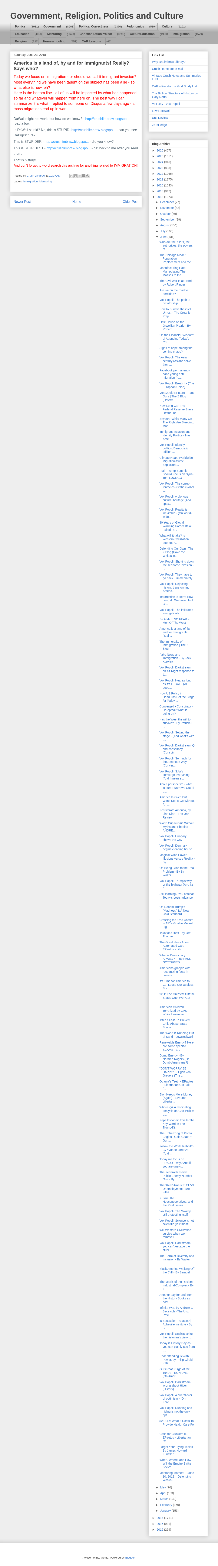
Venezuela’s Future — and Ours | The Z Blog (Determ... (177, 396)
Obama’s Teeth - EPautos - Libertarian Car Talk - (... (176, 1085)
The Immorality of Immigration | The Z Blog (173, 645)
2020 (160, 185)
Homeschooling (54, 41)
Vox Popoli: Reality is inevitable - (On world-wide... (175, 513)
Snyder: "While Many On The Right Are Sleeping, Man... (176, 422)
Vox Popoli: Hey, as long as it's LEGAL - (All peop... (175, 684)
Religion (21, 41)
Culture (167, 26)
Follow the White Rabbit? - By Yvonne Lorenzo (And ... (176, 1150)
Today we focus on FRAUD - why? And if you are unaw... (175, 1163)
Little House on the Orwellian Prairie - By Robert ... (175, 325)
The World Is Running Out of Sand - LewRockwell (176, 1034)
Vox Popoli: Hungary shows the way (172, 837)
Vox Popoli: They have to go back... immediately (175, 576)
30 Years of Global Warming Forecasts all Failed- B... (175, 526)
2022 (160, 173)
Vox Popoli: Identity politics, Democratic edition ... (173, 448)
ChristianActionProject (96, 34)
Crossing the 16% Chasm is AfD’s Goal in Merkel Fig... (176, 923)
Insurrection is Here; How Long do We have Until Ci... (176, 600)
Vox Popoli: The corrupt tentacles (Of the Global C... (176, 487)
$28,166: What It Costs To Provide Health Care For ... (177, 1424)
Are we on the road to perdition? (173, 292)
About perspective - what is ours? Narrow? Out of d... (176, 787)
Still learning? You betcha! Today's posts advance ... (176, 897)
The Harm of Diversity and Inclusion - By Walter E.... (176, 1259)
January (166, 1510)
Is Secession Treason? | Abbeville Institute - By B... (175, 1324)
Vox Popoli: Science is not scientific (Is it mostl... (176, 1222)
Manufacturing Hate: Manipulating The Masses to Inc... (172, 271)
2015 (160, 1529)
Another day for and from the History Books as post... (175, 1298)
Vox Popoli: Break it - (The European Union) (176, 385)
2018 (160, 197)
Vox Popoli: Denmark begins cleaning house (175, 847)
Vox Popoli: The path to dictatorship (174, 301)
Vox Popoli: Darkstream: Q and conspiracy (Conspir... (177, 749)
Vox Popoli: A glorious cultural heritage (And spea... (175, 500)
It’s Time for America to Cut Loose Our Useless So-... (176, 984)
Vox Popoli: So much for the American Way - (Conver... (175, 762)
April (163, 1493)
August (165, 225)
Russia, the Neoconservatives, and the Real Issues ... (176, 1202)
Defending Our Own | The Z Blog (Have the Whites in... (176, 552)
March (164, 1499)
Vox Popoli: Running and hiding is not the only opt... (175, 1411)
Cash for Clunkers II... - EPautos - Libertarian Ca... (175, 1437)
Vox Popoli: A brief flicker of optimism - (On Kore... (175, 1398)
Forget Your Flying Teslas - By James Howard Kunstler (177, 1450)
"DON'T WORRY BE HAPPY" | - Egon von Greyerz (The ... (175, 1072)
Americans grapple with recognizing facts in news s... (175, 971)
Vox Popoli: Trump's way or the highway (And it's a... (176, 884)
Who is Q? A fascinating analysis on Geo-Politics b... (176, 1111)
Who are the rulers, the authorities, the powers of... (176, 245)
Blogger (130, 1557)
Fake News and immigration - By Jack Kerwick (175, 658)
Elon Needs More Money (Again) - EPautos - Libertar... (175, 1098)
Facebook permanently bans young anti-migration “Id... (174, 374)
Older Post (130, 202)
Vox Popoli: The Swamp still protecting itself (175, 1213)
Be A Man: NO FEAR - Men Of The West (174, 621)
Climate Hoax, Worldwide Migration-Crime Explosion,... (176, 461)
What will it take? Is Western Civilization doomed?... (174, 539)
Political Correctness (94, 26)
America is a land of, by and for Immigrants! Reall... (175, 632)
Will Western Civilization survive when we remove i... (175, 1233)
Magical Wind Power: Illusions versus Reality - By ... (177, 858)
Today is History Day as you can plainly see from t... (177, 1346)
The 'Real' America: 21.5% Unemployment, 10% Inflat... (176, 1189)
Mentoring (54, 34)
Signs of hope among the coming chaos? (176, 349)
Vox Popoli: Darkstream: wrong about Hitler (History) (175, 1385)
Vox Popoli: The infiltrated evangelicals (176, 611)
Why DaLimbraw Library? (168, 62)
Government (52, 26)
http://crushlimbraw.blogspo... (107, 119)
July (163, 231)
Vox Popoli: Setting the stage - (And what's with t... (176, 736)
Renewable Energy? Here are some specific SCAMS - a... (176, 1046)
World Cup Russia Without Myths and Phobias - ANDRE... (176, 826)
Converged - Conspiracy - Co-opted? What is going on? (176, 710)
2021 (160, 179)
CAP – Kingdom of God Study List (174, 86)
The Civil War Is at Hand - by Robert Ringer (176, 282)
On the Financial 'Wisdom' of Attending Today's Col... (176, 338)
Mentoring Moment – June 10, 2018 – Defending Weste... (176, 1476)
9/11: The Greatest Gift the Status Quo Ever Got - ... (177, 997)
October (166, 213)
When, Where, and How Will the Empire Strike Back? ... (175, 1463)
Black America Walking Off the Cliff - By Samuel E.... (176, 1272)
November (167, 207)
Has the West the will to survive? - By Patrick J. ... (176, 723)
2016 (160, 1524)
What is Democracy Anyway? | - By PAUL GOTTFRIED (175, 959)
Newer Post (22, 202)
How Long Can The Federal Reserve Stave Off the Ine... (176, 409)
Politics (20, 26)
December (167, 202)
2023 (160, 168)
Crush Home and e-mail (168, 69)
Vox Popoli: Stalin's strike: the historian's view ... (176, 1335)
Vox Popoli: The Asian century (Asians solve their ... (175, 361)
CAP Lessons (91, 41)
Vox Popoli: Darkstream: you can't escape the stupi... (175, 1246)
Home (76, 202)
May (163, 1487)
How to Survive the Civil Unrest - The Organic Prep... (175, 312)
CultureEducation (142, 34)
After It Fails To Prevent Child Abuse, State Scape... (174, 1023)
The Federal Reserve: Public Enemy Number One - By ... (175, 1176)
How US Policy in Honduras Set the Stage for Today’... (176, 697)
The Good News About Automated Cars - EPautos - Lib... (174, 946)
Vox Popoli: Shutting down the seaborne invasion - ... (176, 565)
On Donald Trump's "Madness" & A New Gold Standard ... (174, 910)
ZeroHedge (159, 125)
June (163, 237)
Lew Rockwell (161, 111)
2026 (160, 150)
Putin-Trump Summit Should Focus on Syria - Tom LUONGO (176, 474)
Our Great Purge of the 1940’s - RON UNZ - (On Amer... (174, 1372)
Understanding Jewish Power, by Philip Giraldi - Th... (176, 1359)
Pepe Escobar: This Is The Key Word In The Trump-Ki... (176, 1124)
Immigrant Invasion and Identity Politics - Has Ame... (175, 435)
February (166, 1505)
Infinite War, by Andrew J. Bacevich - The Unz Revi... (176, 1311)
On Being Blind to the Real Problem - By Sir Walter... (177, 871)
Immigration (181, 34)
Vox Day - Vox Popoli (166, 103)
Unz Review (160, 118)
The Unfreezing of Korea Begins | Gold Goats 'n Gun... (175, 1137)
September (167, 219)
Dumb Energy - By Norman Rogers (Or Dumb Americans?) (174, 1059)
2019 (160, 191)
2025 (160, 156)
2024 (160, 162)
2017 (160, 1518)
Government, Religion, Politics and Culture (96, 15)
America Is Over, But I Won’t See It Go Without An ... (177, 800)
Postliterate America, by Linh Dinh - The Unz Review (175, 813)
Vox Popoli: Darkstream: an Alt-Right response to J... (176, 671)
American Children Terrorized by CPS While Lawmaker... (173, 1010)
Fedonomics (135, 26)
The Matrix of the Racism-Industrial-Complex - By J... (176, 1285)
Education (22, 34)
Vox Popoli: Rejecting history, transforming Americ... (174, 587)
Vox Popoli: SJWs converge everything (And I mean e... (174, 775)
